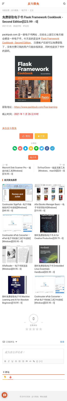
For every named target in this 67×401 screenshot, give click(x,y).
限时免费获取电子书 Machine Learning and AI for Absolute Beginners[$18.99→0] (16, 299)
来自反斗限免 (9, 128)
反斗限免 (33, 3)
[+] (41, 361)
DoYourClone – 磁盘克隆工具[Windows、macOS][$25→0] (51, 169)
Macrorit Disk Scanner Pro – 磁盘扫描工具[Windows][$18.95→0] (16, 170)
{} (37, 361)
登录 (62, 342)
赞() (26, 136)
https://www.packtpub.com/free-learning (35, 107)
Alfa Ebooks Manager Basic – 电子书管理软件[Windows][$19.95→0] (49, 207)
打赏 (41, 136)
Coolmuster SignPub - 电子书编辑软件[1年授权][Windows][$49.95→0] (16, 207)
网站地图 (43, 397)
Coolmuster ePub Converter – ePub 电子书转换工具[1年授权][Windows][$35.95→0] (16, 238)
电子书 (24, 10)
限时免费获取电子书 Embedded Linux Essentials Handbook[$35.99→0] (49, 269)
